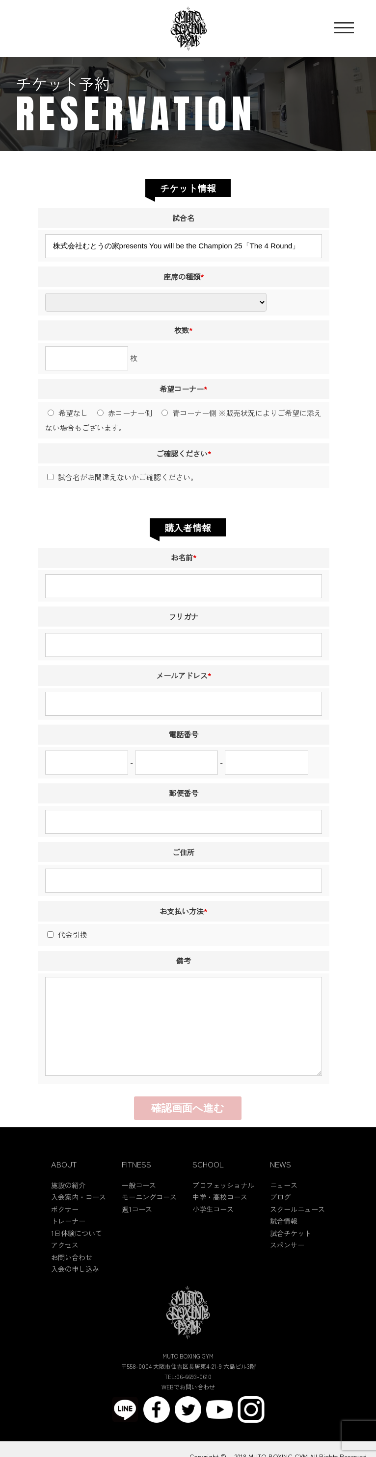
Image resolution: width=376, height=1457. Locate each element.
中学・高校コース (219, 1218)
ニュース (283, 1206)
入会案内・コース (78, 1218)
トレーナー (68, 1242)
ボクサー (65, 1230)
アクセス (65, 1266)
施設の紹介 (68, 1206)
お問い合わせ (71, 1278)
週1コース (137, 1230)
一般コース (139, 1206)
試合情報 (283, 1242)
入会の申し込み (75, 1290)
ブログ (280, 1218)
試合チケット (290, 1254)
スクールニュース (297, 1230)
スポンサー (287, 1266)
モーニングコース (149, 1218)
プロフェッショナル (223, 1206)
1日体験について (76, 1254)
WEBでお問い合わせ (188, 1408)
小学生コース (213, 1230)
